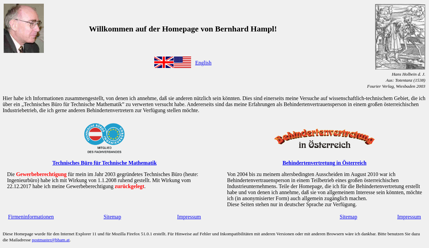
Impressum (189, 217)
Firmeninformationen (31, 217)
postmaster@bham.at (51, 239)
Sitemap (112, 217)
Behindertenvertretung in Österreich (324, 163)
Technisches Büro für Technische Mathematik (104, 163)
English (203, 63)
